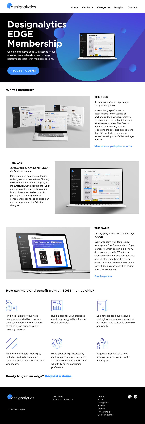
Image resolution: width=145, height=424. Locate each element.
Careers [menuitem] (101, 408)
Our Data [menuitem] (87, 7)
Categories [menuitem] (103, 7)
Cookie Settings (105, 415)
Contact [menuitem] (132, 7)
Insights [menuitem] (118, 7)
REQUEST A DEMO (23, 70)
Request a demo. (58, 376)
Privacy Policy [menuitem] (104, 412)
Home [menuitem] (74, 7)
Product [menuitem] (101, 399)
